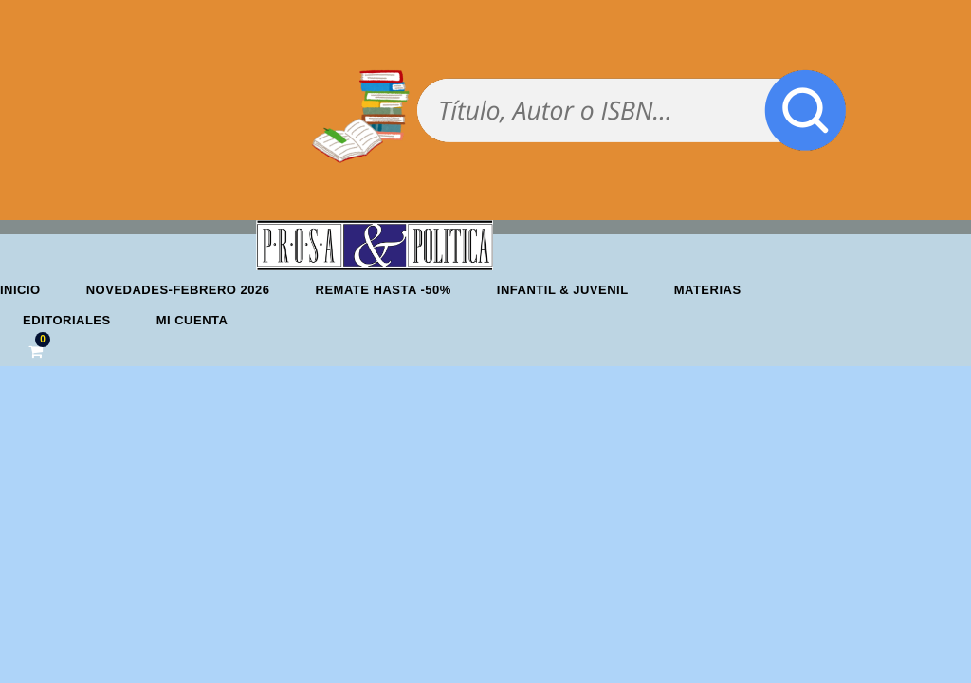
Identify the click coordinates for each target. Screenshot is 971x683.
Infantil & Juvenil (563, 290)
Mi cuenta (192, 320)
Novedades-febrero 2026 (178, 290)
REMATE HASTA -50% (383, 290)
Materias (708, 290)
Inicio (20, 290)
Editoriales (67, 320)
